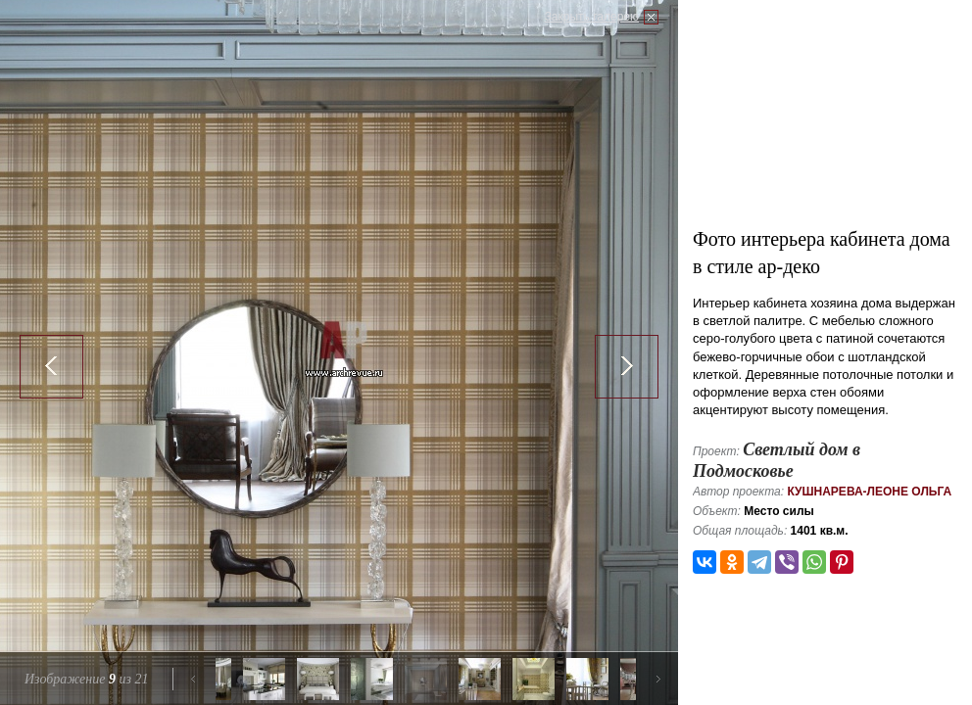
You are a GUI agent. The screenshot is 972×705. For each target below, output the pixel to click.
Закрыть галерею (592, 17)
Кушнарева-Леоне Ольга (869, 491)
